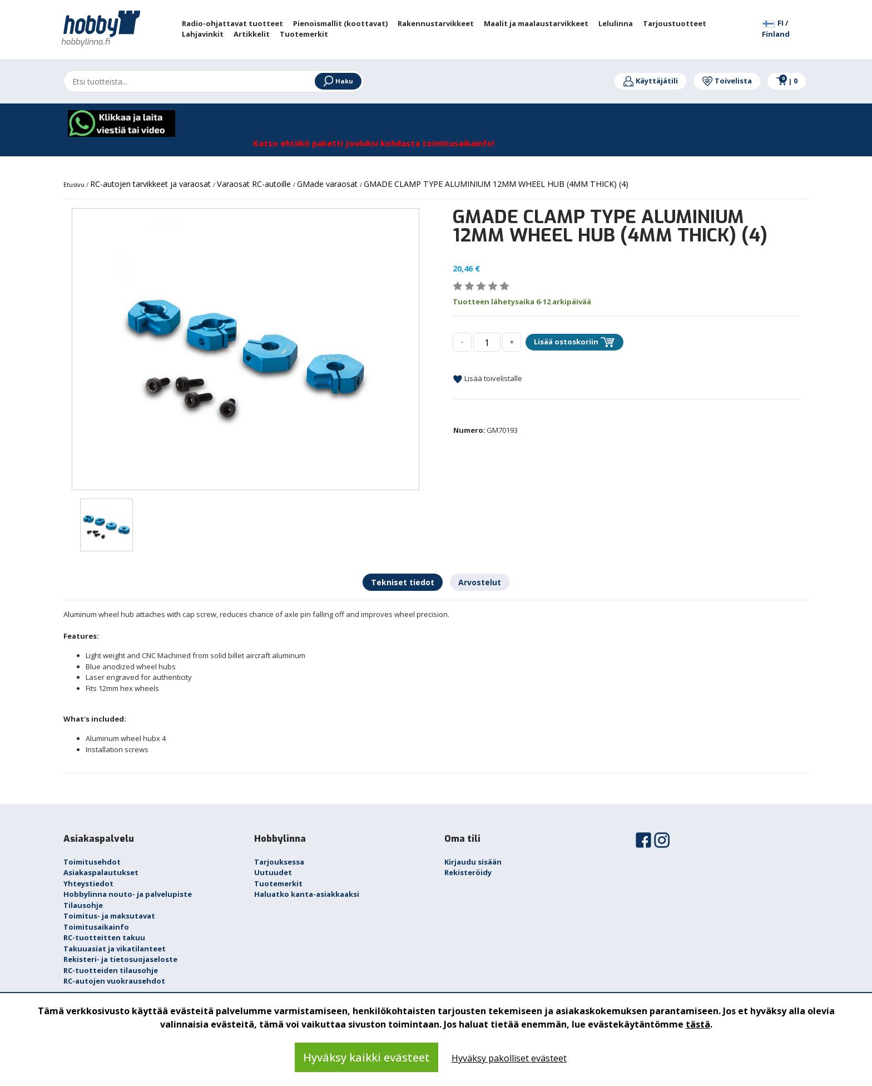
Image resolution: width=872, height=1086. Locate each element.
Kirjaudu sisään (473, 862)
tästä (698, 1024)
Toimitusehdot (92, 862)
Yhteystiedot (88, 883)
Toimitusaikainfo (96, 927)
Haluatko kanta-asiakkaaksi (306, 894)
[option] (245, 349)
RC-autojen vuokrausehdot (114, 981)
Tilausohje (83, 905)
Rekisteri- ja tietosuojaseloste (120, 959)
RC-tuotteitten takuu (104, 937)
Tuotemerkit (278, 883)
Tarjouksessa (279, 862)
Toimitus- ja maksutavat (109, 916)
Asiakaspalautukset (100, 872)
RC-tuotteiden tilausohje (110, 970)
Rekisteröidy (468, 872)
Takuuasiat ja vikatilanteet (114, 949)
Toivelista (727, 81)
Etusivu (74, 184)
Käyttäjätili (650, 81)
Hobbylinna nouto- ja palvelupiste (127, 894)
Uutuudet (273, 872)
